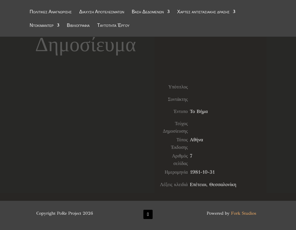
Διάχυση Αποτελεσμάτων (101, 12)
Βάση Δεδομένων (148, 12)
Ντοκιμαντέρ (41, 25)
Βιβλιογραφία (78, 25)
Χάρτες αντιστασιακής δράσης (203, 12)
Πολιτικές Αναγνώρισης (50, 12)
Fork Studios (243, 213)
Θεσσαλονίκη (222, 184)
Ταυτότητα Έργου (113, 25)
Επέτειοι (198, 184)
